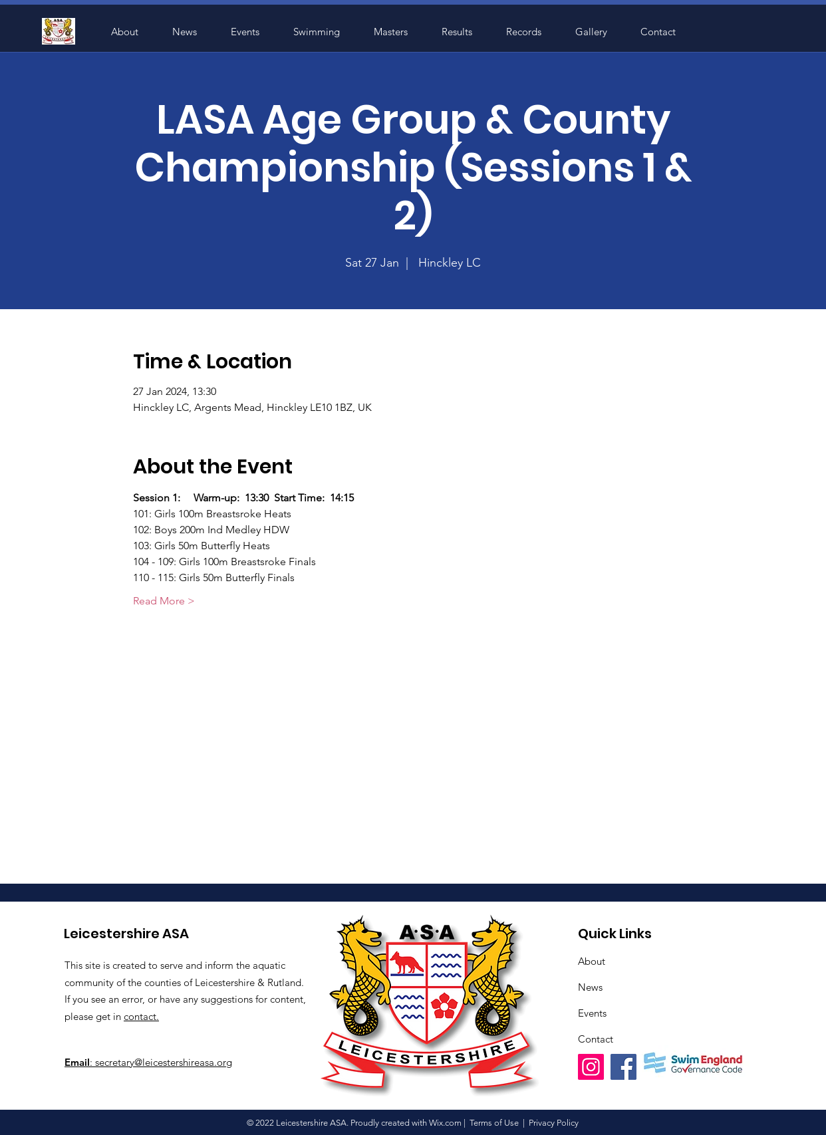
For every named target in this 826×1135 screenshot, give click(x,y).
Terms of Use (494, 1123)
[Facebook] (623, 1067)
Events (592, 1013)
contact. (141, 1016)
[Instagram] (591, 1067)
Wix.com (445, 1123)
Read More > (164, 600)
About (591, 961)
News (590, 987)
